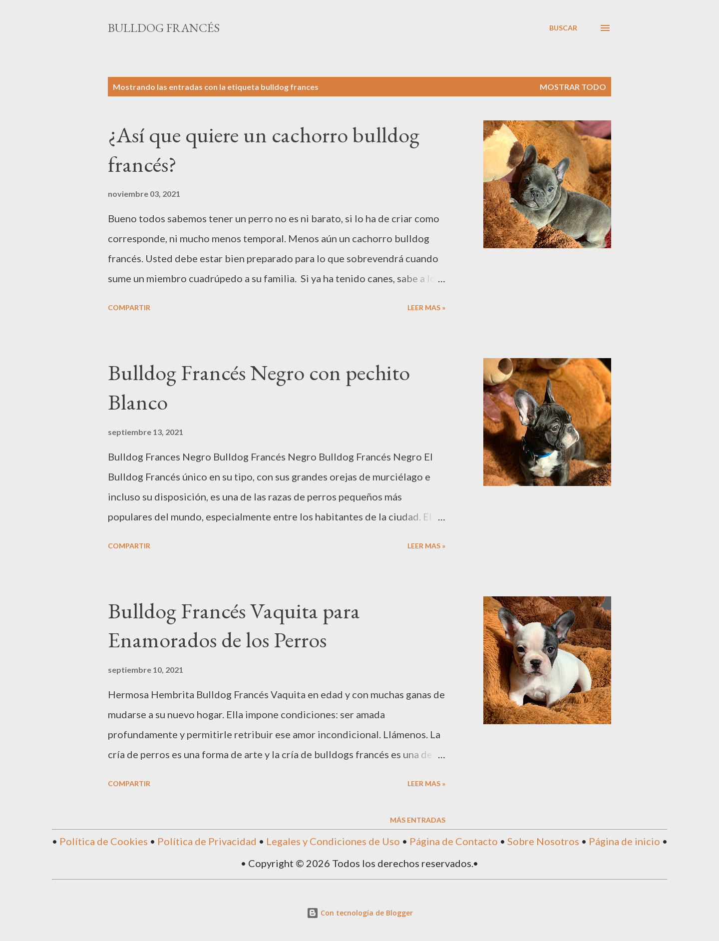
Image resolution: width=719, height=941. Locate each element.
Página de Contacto (453, 841)
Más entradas (417, 820)
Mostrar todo (573, 86)
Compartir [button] (129, 307)
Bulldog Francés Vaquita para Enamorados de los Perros (234, 625)
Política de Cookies (103, 841)
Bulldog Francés (164, 27)
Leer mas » (426, 307)
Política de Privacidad (207, 841)
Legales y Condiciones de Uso (333, 841)
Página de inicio (624, 841)
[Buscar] (563, 28)
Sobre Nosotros (543, 841)
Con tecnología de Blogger (360, 913)
